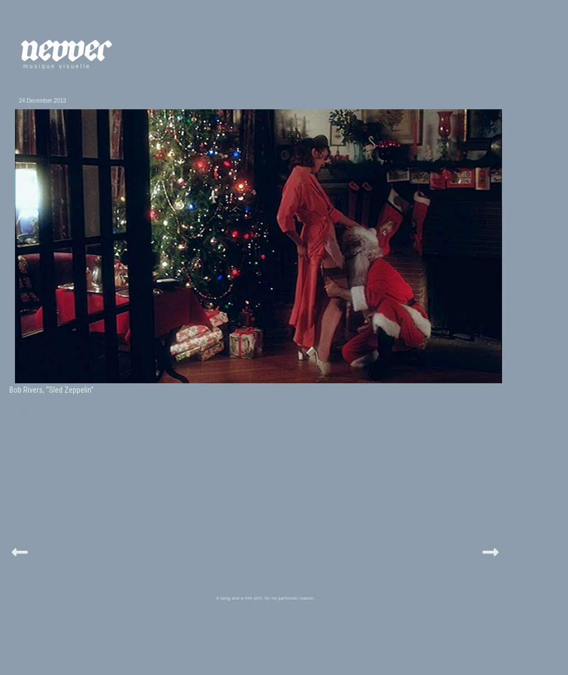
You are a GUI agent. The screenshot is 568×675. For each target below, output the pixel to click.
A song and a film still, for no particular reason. (266, 598)
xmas (28, 411)
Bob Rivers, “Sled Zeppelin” (51, 389)
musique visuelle (57, 66)
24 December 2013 (42, 101)
